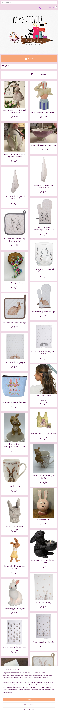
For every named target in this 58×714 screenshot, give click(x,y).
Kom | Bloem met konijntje (43, 145)
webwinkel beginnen (48, 706)
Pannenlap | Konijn (43, 681)
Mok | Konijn (14, 486)
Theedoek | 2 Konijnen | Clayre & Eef (43, 186)
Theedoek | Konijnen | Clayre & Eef (14, 197)
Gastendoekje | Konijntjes (14, 647)
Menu (29, 58)
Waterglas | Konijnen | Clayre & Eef (43, 270)
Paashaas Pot (43, 520)
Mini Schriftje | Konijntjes (14, 680)
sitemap (35, 706)
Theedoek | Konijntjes (14, 362)
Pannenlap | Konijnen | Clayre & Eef (14, 240)
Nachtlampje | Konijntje (14, 608)
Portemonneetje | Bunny (14, 402)
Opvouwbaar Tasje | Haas (43, 434)
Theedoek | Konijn (43, 602)
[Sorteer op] (42, 74)
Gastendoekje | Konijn (43, 642)
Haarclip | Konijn (43, 395)
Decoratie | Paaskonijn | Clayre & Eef (14, 111)
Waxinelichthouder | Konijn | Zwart (43, 561)
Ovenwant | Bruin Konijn (43, 312)
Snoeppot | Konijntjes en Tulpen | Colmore (14, 155)
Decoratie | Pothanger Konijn (43, 476)
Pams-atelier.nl (7, 699)
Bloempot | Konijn (14, 526)
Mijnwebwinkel (32, 710)
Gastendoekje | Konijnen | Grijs (43, 352)
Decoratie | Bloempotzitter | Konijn (14, 445)
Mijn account (45, 7)
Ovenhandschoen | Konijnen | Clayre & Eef (43, 228)
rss (40, 706)
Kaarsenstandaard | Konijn (43, 112)
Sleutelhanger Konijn (14, 283)
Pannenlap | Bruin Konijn (14, 322)
